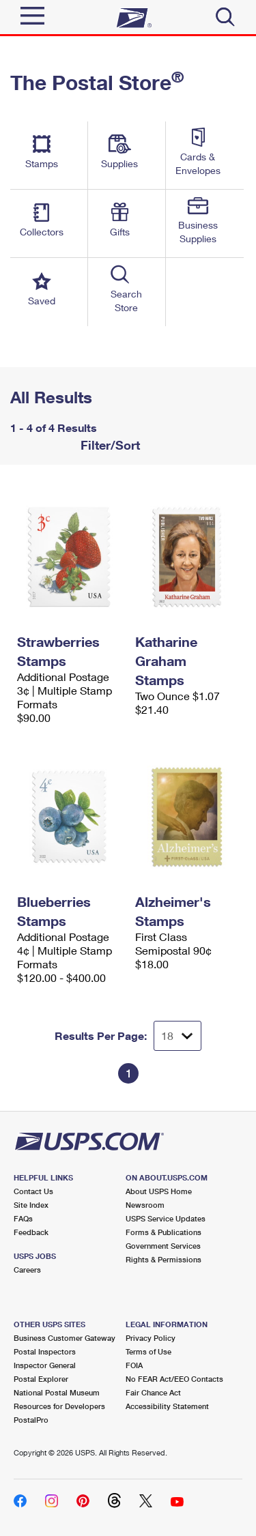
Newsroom (145, 1204)
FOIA (134, 1365)
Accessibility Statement (167, 1406)
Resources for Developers (59, 1406)
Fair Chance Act (153, 1392)
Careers (27, 1269)
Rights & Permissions (163, 1259)
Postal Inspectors (45, 1351)
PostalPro (31, 1419)
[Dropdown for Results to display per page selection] (177, 1036)
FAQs (23, 1218)
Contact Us (33, 1191)
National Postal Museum (57, 1392)
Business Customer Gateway (64, 1337)
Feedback (31, 1232)
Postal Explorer (41, 1378)
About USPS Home (159, 1191)
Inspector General (45, 1365)
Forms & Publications (163, 1232)
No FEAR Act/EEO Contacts (174, 1378)
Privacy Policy (150, 1337)
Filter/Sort (108, 444)
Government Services (163, 1245)
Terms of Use (148, 1351)
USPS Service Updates (165, 1218)
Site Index (31, 1204)
